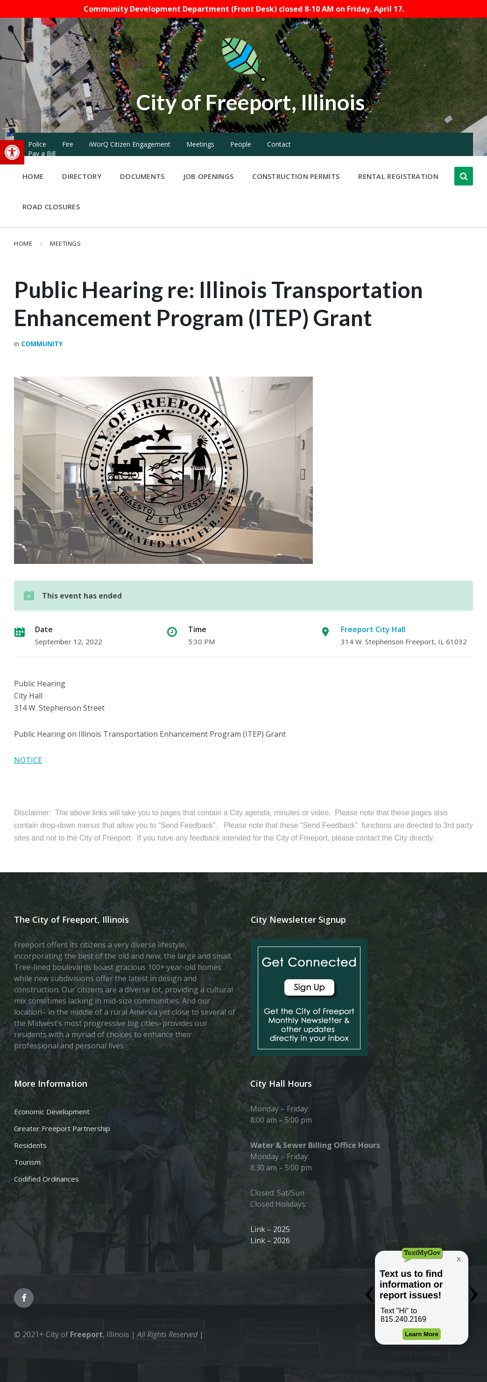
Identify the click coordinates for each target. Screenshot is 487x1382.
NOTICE (28, 760)
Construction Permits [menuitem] (295, 176)
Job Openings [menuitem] (209, 176)
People (240, 144)
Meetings (200, 144)
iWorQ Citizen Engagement (129, 144)
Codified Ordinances (46, 1178)
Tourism (27, 1162)
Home (23, 243)
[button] (12, 152)
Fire (67, 144)
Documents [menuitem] (142, 176)
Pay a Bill (42, 153)
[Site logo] (243, 80)
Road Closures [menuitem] (51, 206)
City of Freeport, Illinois (251, 101)
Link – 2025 (270, 1229)
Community (42, 343)
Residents (30, 1145)
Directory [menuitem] (81, 176)
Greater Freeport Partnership (62, 1128)
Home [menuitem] (32, 176)
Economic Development (52, 1111)
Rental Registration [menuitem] (398, 176)
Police (37, 144)
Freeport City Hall (373, 629)
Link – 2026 (270, 1240)
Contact (279, 144)
